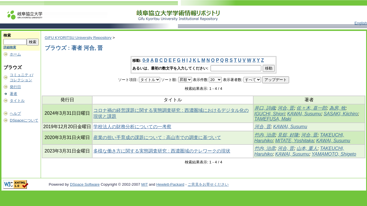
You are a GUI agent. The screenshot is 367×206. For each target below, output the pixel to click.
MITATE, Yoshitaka (294, 140)
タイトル (17, 100)
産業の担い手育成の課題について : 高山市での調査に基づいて (157, 137)
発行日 (15, 87)
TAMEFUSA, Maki (272, 118)
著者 (13, 94)
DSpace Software (85, 184)
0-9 (145, 60)
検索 (7, 35)
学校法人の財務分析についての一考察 (132, 126)
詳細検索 (9, 47)
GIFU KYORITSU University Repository (78, 37)
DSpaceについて (24, 120)
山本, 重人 (307, 148)
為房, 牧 (337, 108)
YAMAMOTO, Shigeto (334, 154)
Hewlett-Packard (170, 184)
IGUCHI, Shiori (269, 113)
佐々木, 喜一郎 (312, 108)
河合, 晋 (286, 108)
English (360, 23)
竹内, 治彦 (264, 134)
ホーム (15, 54)
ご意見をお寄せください (208, 184)
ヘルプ (15, 113)
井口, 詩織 (264, 108)
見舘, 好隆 (288, 134)
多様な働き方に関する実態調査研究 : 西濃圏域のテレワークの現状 (161, 150)
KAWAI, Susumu (304, 113)
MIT (144, 184)
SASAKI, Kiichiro (341, 113)
